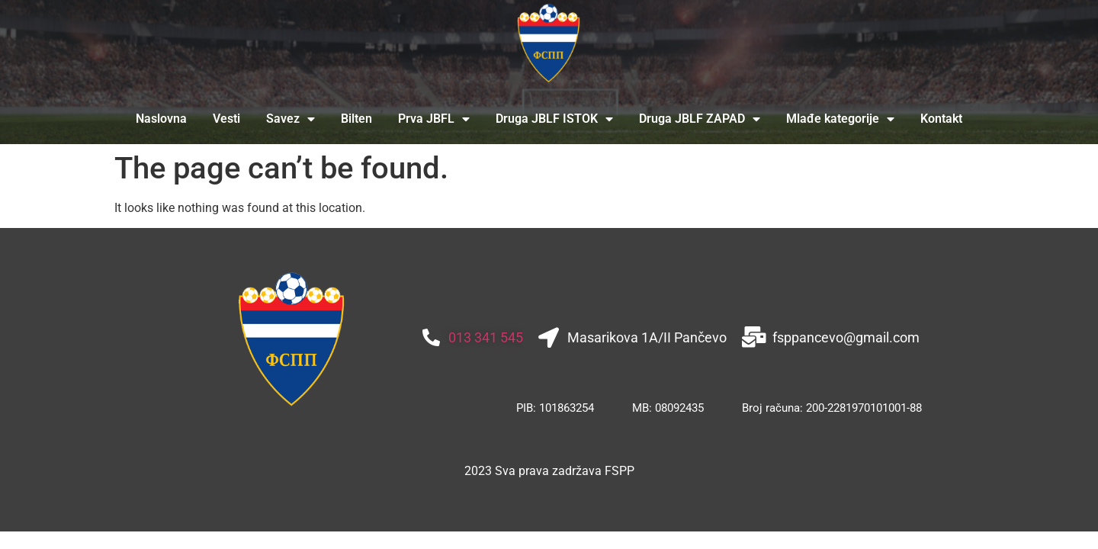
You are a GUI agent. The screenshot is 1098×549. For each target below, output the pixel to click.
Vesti (226, 118)
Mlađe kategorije (840, 119)
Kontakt (941, 118)
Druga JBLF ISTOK (554, 119)
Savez (290, 119)
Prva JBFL (434, 119)
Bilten (356, 118)
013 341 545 (485, 337)
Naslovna (161, 118)
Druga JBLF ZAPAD (699, 119)
